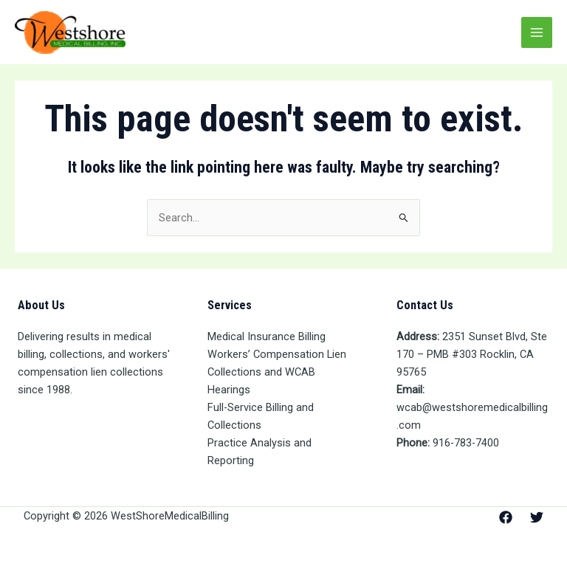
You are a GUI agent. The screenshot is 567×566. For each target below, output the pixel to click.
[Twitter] (536, 517)
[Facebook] (505, 517)
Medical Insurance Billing (266, 336)
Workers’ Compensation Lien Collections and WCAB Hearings (276, 372)
